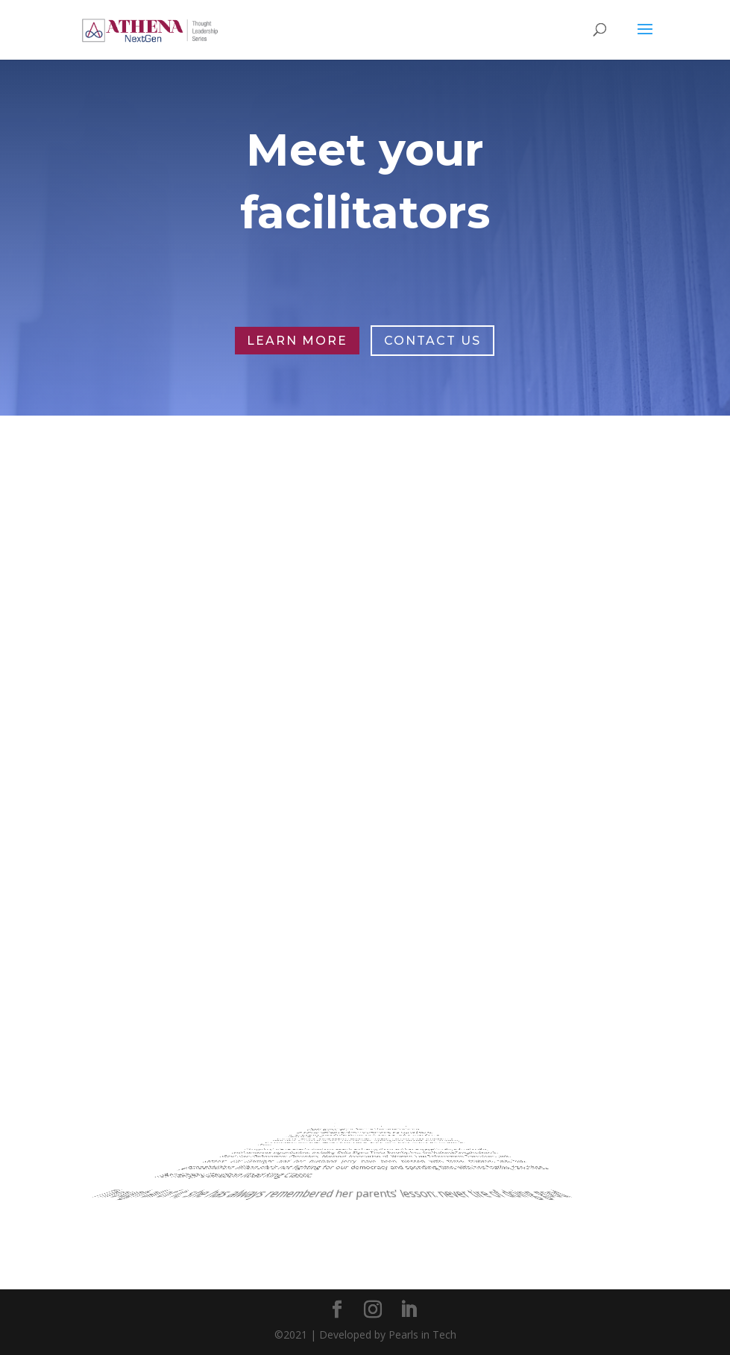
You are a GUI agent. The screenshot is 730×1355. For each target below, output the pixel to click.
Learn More (297, 341)
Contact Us (432, 341)
